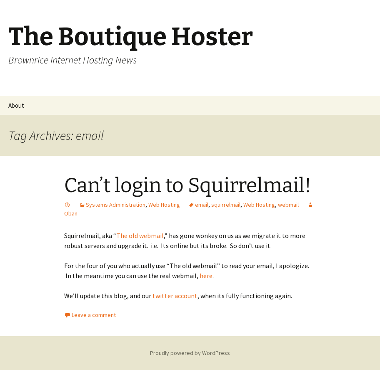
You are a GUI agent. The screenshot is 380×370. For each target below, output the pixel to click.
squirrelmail (225, 204)
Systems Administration (115, 204)
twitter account (175, 295)
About (16, 105)
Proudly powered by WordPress (190, 353)
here (206, 275)
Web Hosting (164, 204)
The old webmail (140, 235)
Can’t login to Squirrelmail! (187, 185)
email (201, 204)
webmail (288, 204)
